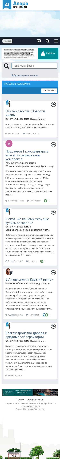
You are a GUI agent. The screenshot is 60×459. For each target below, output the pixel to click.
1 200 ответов (31, 133)
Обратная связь (35, 399)
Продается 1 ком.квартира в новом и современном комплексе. (26, 155)
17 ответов (34, 200)
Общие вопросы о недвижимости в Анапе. (27, 230)
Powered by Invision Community (30, 409)
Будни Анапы (38, 119)
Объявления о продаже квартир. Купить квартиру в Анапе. (29, 166)
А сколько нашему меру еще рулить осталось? (27, 221)
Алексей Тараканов (29, 403)
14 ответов (33, 315)
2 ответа (31, 261)
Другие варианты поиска (25, 75)
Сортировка (49, 90)
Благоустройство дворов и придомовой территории (26, 335)
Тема (20, 399)
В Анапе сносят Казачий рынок (29, 279)
